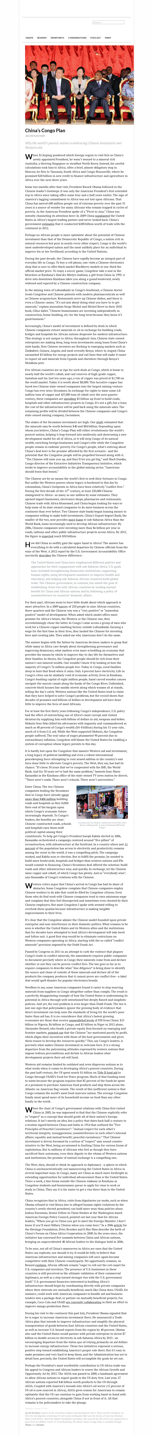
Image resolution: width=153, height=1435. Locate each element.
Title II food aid (107, 1072)
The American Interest (43, 26)
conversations (77, 37)
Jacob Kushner (35, 135)
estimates (48, 224)
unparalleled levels (81, 1020)
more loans (75, 519)
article (118, 1225)
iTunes (28, 1424)
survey (63, 606)
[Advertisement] (76, 7)
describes (45, 555)
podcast (95, 37)
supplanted (102, 216)
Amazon (40, 1424)
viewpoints (57, 37)
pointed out (55, 1032)
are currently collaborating (83, 1302)
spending (70, 399)
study (99, 422)
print (108, 37)
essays (29, 37)
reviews (41, 37)
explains (40, 1265)
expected (47, 536)
